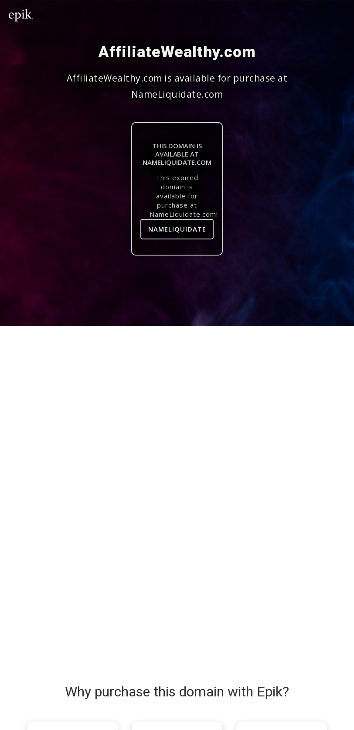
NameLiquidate (177, 229)
